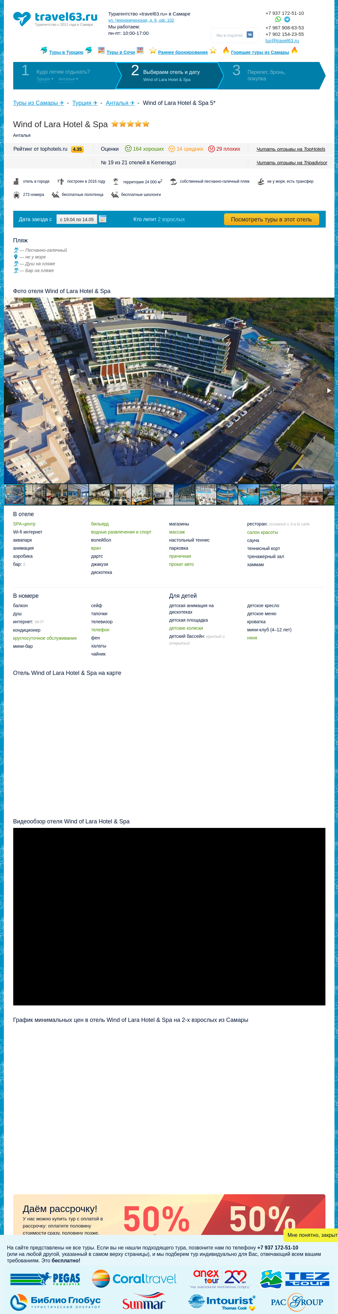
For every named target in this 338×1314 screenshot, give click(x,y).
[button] (328, 390)
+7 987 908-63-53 (285, 27)
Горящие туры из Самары (260, 52)
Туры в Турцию (66, 52)
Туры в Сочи (121, 52)
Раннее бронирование (183, 52)
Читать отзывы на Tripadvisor (292, 162)
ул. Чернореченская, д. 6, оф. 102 (141, 20)
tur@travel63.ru (282, 40)
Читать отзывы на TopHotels (291, 149)
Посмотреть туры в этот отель (271, 219)
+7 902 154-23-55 (285, 34)
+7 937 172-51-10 (285, 13)
